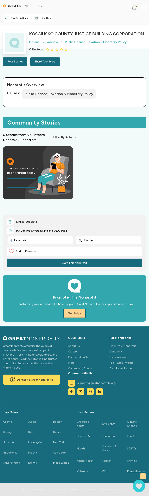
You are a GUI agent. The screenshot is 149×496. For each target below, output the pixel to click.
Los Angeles (35, 442)
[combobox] (22, 18)
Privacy (122, 489)
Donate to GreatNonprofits (31, 379)
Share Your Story (45, 61)
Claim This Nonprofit (74, 263)
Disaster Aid (84, 436)
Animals (132, 460)
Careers (73, 351)
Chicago (8, 432)
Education (108, 436)
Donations (116, 351)
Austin (32, 421)
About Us (74, 346)
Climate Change (132, 424)
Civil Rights (108, 424)
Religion (107, 460)
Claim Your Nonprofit (122, 346)
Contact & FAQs (78, 357)
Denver (57, 432)
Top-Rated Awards (121, 362)
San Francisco (11, 463)
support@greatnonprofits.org (92, 383)
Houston (8, 442)
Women (106, 471)
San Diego (59, 452)
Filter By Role (62, 137)
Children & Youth (83, 424)
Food (130, 436)
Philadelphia (10, 452)
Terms (111, 489)
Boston (57, 421)
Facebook (18, 240)
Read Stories (15, 61)
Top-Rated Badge (120, 368)
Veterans (82, 471)
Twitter (86, 240)
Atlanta (7, 421)
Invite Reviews (117, 357)
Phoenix (32, 452)
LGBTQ (131, 448)
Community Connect (81, 368)
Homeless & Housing (109, 448)
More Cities (61, 463)
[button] (136, 7)
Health (81, 448)
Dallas (32, 432)
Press (71, 362)
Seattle (32, 463)
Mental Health (85, 460)
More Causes (136, 471)
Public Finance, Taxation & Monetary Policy (58, 94)
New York (59, 442)
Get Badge (74, 313)
